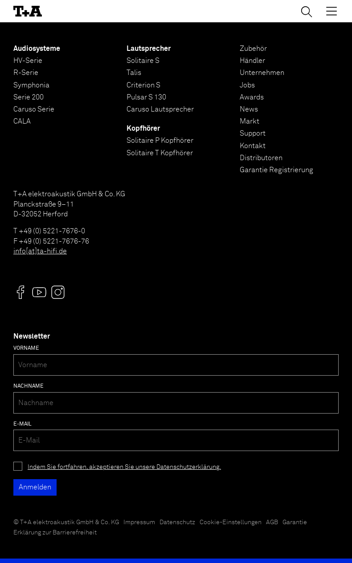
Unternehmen (262, 72)
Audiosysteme (36, 48)
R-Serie (25, 72)
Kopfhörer (143, 128)
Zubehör (253, 48)
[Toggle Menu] (331, 11)
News (249, 109)
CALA (22, 121)
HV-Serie (27, 60)
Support (253, 133)
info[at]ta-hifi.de (40, 251)
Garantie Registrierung (276, 170)
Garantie (294, 522)
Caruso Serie (33, 109)
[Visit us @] (20, 292)
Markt (249, 121)
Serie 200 (28, 97)
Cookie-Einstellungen (231, 522)
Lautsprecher (149, 48)
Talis (134, 72)
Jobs (247, 85)
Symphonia (31, 85)
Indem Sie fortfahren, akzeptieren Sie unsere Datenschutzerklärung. (124, 467)
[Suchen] (306, 11)
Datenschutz (177, 522)
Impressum (139, 522)
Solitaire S (143, 60)
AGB (272, 522)
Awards (252, 97)
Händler (252, 60)
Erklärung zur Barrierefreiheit (55, 533)
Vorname (26, 348)
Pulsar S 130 (146, 97)
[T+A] (27, 11)
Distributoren (261, 157)
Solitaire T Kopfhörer (160, 153)
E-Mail (22, 424)
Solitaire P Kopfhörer (160, 140)
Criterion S (143, 85)
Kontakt (253, 145)
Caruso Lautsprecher (160, 109)
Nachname (28, 386)
